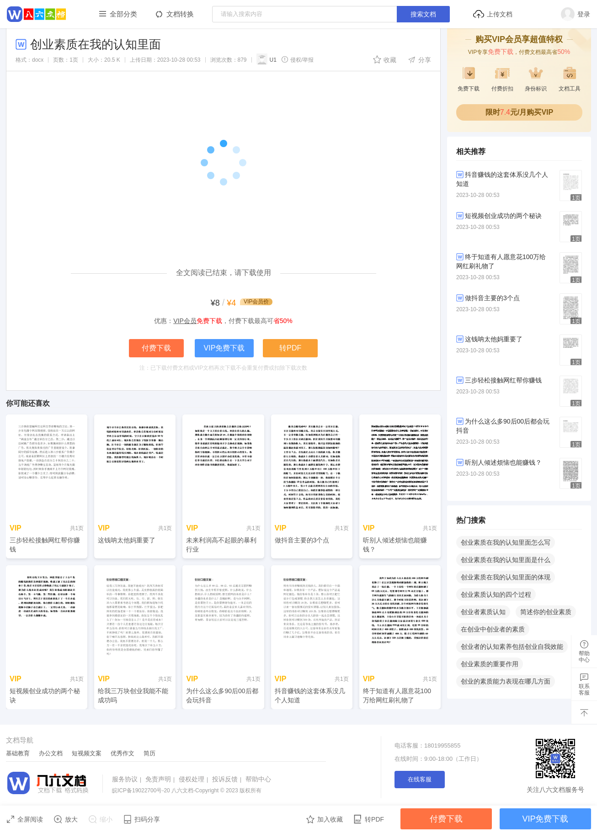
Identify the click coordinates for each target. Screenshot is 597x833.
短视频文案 (86, 753)
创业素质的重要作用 (489, 664)
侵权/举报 (297, 59)
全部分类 (123, 14)
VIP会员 (185, 320)
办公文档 (51, 753)
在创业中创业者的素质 (493, 629)
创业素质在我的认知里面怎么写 (505, 542)
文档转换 (180, 14)
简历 (149, 753)
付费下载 (156, 348)
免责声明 (161, 779)
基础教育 (18, 753)
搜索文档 (423, 14)
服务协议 (128, 779)
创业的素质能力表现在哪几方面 (505, 681)
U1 (266, 58)
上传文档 (492, 14)
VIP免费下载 (224, 348)
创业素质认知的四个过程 (496, 594)
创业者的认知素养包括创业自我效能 (512, 646)
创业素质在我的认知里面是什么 (505, 559)
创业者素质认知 (483, 611)
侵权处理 (194, 779)
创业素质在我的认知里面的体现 (505, 577)
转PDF (290, 348)
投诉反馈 (228, 779)
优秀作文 (122, 753)
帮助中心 (258, 779)
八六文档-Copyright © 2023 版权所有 (186, 790)
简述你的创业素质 (545, 611)
